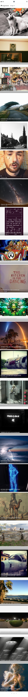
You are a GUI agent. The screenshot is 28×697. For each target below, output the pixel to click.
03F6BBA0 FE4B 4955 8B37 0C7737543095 (10, 688)
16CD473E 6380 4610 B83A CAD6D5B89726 (10, 631)
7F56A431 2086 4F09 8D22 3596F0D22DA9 (10, 204)
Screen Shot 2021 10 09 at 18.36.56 (9, 318)
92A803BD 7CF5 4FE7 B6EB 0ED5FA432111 (11, 517)
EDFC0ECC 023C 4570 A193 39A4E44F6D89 (11, 261)
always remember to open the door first (10, 403)
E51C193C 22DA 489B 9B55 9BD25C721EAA (11, 375)
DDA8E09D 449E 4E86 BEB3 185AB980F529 (11, 147)
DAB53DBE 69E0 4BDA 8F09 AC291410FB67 (11, 118)
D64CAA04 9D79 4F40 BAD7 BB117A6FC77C (11, 232)
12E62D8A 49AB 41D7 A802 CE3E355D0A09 (11, 603)
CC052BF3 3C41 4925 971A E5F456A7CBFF (10, 660)
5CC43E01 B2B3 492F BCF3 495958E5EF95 (10, 33)
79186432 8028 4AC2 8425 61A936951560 (10, 289)
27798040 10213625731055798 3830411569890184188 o (11, 61)
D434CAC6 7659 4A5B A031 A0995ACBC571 (11, 546)
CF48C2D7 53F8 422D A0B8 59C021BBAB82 (11, 574)
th (1, 175)
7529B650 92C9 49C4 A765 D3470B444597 (10, 432)
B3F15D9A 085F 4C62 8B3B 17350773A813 (10, 489)
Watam (3, 63)
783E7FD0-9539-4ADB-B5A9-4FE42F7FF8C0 (11, 90)
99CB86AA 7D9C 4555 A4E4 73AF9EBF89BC (11, 346)
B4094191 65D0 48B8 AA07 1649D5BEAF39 (10, 460)
